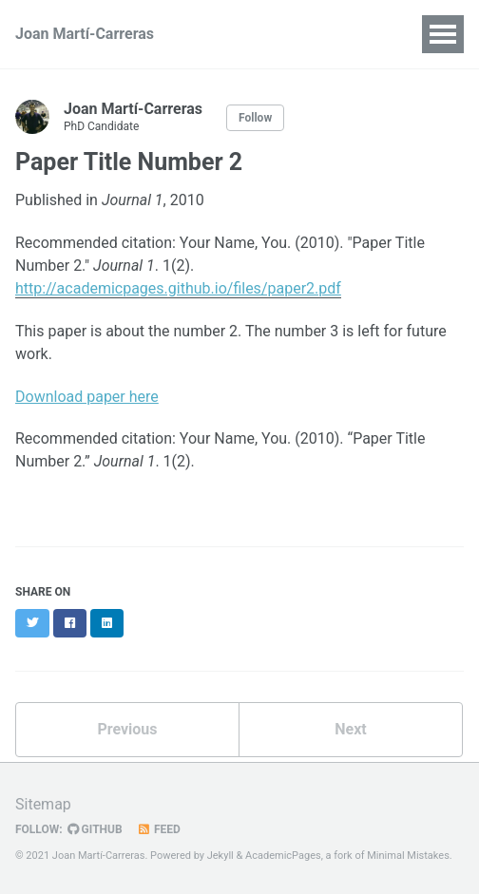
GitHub (95, 829)
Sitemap (43, 804)
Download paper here (87, 397)
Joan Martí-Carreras (84, 34)
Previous (127, 729)
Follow (255, 117)
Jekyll (220, 855)
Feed (159, 829)
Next (350, 729)
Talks (347, 34)
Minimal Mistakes (408, 855)
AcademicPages (283, 855)
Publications (256, 34)
